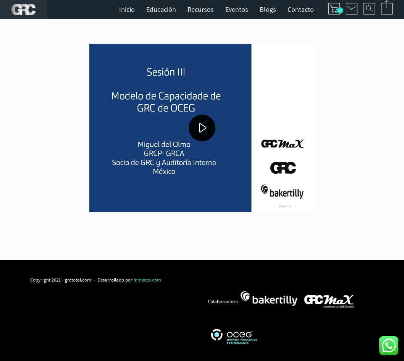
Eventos (236, 9)
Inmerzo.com (147, 280)
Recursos (200, 9)
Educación (161, 9)
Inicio (127, 9)
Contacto (301, 9)
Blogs (268, 9)
